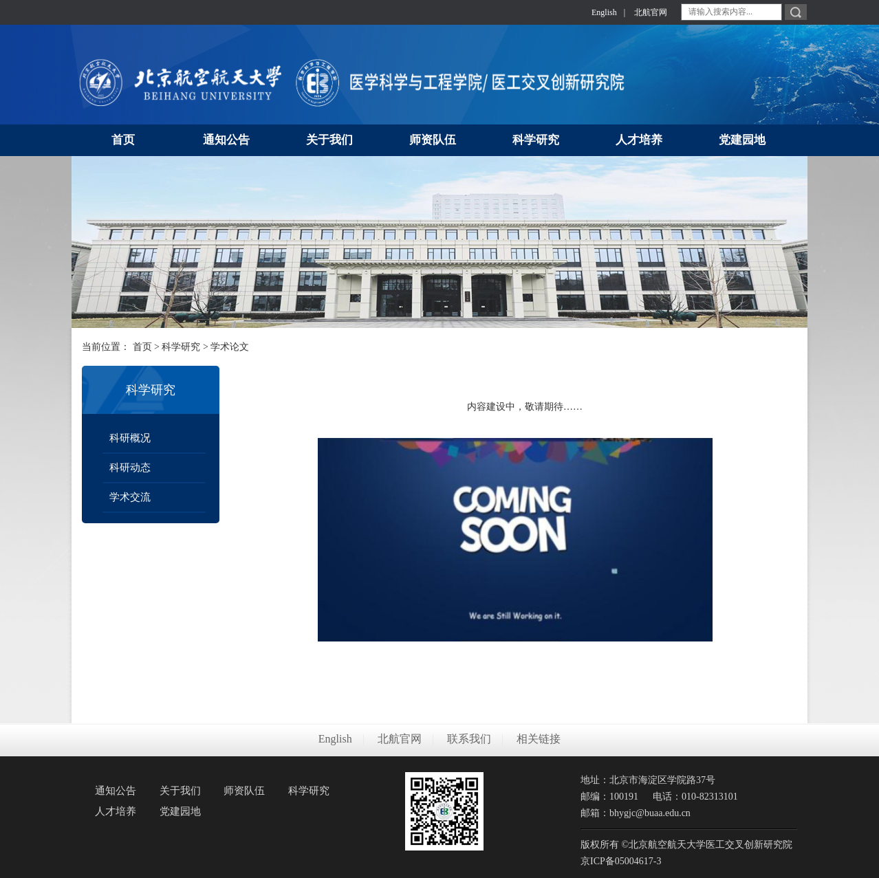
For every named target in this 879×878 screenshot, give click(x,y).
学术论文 (229, 347)
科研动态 (130, 467)
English (604, 12)
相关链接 (539, 739)
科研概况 (130, 437)
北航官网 (650, 12)
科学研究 (181, 347)
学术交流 (130, 497)
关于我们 (180, 790)
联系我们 (469, 739)
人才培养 (115, 811)
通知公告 (115, 790)
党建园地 (180, 811)
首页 (142, 347)
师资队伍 (244, 790)
